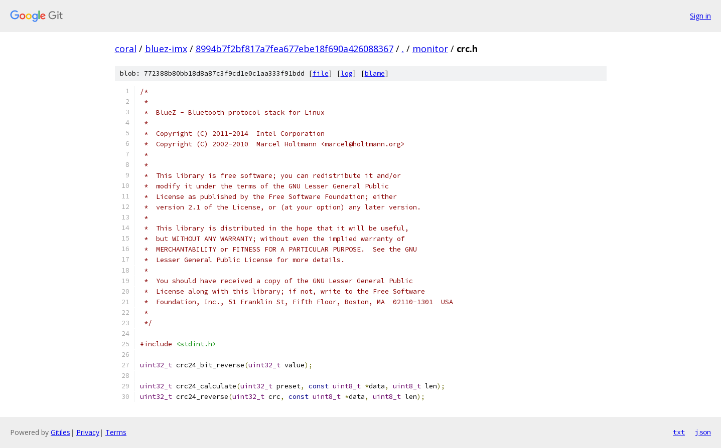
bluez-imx (166, 49)
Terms (115, 432)
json (703, 431)
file (321, 73)
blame (375, 73)
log (347, 73)
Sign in (700, 16)
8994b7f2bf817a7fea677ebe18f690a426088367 (294, 49)
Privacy (87, 432)
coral (125, 49)
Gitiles (60, 432)
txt (679, 431)
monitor (430, 49)
